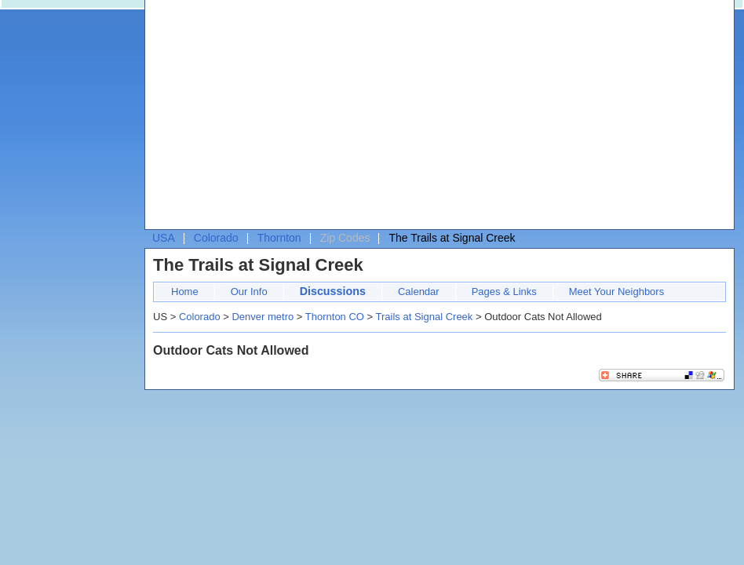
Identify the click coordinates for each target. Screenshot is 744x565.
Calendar (418, 291)
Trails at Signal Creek (424, 317)
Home (185, 291)
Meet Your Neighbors (616, 291)
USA (163, 237)
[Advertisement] (289, 118)
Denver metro (263, 317)
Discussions (333, 291)
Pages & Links (504, 291)
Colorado (216, 237)
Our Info (249, 291)
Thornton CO (334, 317)
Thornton (279, 237)
